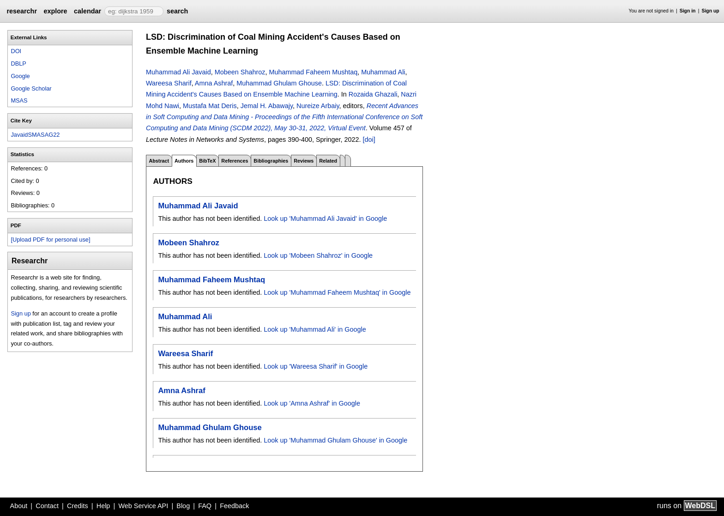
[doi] (369, 139)
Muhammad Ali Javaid (178, 72)
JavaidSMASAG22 (35, 134)
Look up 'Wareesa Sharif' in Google (316, 366)
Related (328, 161)
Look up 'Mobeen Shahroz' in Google (318, 255)
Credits (77, 506)
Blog (183, 506)
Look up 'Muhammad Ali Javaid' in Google (325, 218)
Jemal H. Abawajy (267, 105)
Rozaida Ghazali (373, 94)
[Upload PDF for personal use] (50, 239)
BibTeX (207, 161)
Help (103, 506)
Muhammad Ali (383, 72)
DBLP (18, 63)
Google (20, 76)
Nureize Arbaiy (317, 105)
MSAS (19, 100)
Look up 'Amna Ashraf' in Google (312, 403)
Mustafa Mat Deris (210, 105)
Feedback (234, 506)
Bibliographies (270, 161)
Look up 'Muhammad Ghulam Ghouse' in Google (335, 440)
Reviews (304, 161)
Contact (47, 506)
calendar (87, 11)
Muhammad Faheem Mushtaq (313, 72)
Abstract (159, 161)
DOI (16, 51)
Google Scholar (31, 88)
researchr (21, 11)
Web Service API (143, 506)
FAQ (204, 506)
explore (55, 11)
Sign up (710, 10)
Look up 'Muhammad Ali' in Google (315, 329)
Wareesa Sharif (169, 83)
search (177, 11)
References (234, 161)
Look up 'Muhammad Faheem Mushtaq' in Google (337, 292)
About (19, 506)
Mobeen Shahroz (240, 72)
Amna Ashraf (214, 83)
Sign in (688, 10)
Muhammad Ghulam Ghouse (279, 83)
